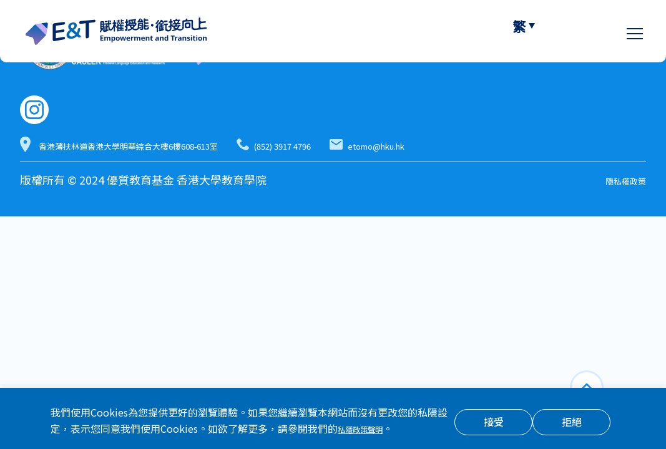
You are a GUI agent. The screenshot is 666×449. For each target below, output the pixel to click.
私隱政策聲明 (368, 430)
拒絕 (572, 423)
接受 (494, 423)
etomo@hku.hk (551, 146)
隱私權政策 (618, 181)
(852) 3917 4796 (417, 146)
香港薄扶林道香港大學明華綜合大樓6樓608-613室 (185, 146)
